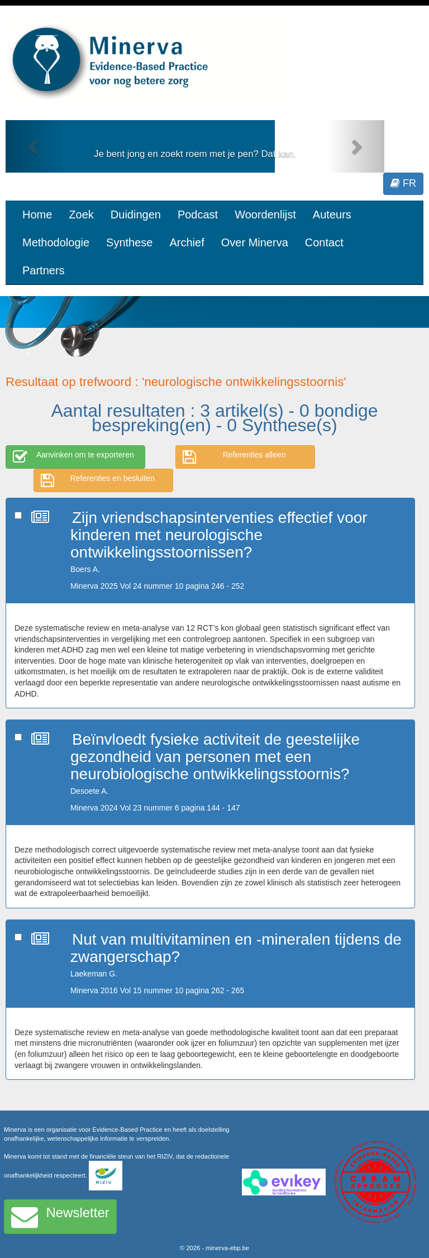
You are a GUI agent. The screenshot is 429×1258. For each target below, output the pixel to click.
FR (403, 183)
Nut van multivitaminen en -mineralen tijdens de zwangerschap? (236, 948)
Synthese (129, 242)
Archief (186, 242)
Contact (324, 242)
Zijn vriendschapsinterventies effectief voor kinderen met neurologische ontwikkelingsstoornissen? (219, 535)
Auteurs (332, 214)
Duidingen (136, 214)
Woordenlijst (265, 214)
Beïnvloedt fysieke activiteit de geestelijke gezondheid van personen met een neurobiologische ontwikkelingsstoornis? (215, 757)
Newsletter (60, 1216)
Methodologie (55, 242)
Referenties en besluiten (98, 480)
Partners (43, 270)
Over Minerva (254, 242)
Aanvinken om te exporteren (73, 457)
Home (37, 214)
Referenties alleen (234, 457)
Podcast (198, 214)
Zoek (81, 214)
